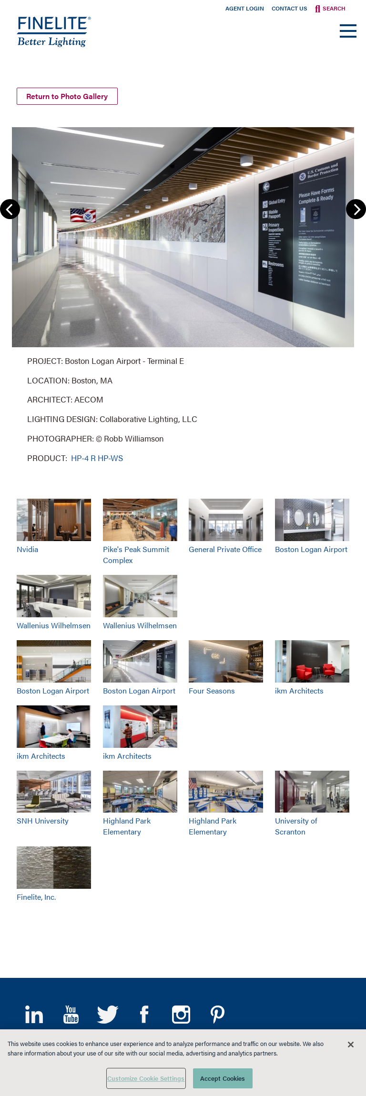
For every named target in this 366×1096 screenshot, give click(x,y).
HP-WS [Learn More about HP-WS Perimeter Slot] (110, 455)
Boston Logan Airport (311, 547)
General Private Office (225, 547)
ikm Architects (299, 688)
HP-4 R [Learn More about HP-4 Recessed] (82, 455)
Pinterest (217, 1013)
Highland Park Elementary (127, 824)
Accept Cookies (222, 1078)
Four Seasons (212, 688)
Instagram (180, 1013)
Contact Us (289, 8)
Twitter (107, 1013)
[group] (183, 292)
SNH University (43, 818)
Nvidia (27, 547)
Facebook (144, 1013)
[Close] (350, 1044)
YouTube (70, 1013)
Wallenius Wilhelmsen (54, 622)
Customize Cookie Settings (145, 1078)
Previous (10, 207)
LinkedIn (34, 1013)
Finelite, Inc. (36, 894)
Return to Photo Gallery (70, 94)
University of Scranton (296, 824)
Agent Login (244, 8)
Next (356, 207)
